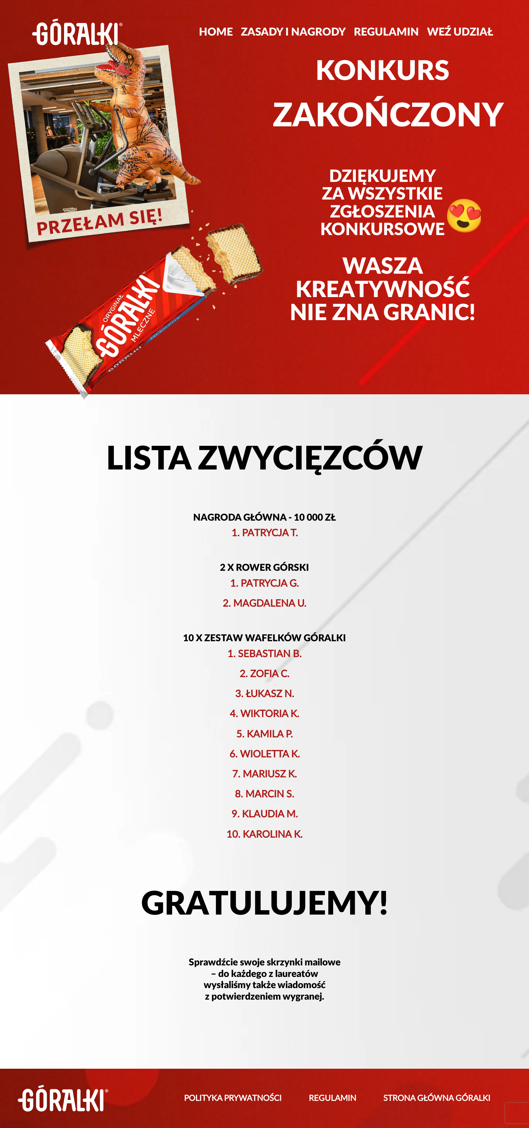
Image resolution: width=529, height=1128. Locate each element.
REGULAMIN (386, 32)
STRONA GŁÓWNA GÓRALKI (436, 1098)
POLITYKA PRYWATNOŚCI (233, 1098)
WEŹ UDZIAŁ (460, 32)
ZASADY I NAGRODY (293, 32)
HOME (216, 32)
